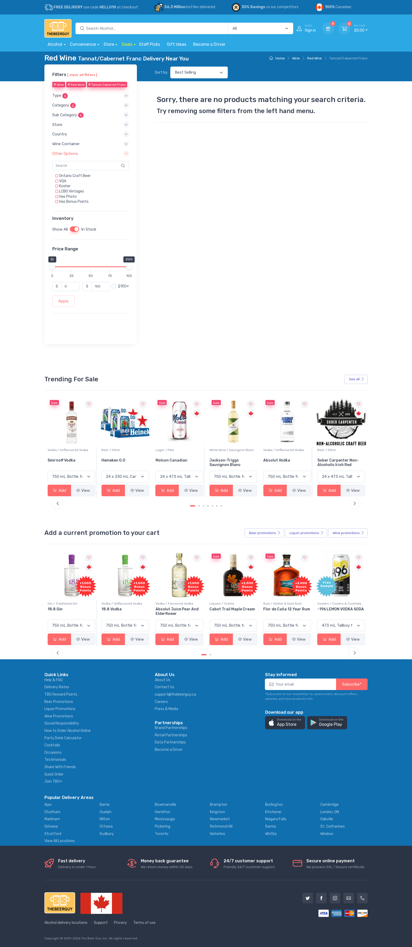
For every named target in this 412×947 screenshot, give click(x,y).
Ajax (48, 804)
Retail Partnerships (171, 735)
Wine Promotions (58, 716)
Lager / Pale (218, 450)
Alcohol (55, 44)
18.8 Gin (108, 609)
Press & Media (166, 709)
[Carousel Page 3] (203, 506)
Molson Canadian (225, 460)
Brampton (218, 804)
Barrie (105, 804)
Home (277, 58)
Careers (161, 702)
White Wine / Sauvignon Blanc (285, 450)
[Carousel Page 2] (199, 506)
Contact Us (164, 687)
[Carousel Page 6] (217, 506)
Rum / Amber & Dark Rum (336, 603)
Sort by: (161, 72)
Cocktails (52, 745)
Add (59, 490)
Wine (296, 58)
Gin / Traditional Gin (116, 603)
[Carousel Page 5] (212, 506)
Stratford (52, 834)
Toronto (161, 834)
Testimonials (55, 759)
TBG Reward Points (60, 694)
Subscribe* (352, 684)
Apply (63, 301)
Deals (127, 44)
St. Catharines (332, 826)
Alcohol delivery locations (65, 922)
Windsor (326, 834)
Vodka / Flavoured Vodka (228, 603)
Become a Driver (209, 44)
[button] (90, 96)
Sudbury (107, 834)
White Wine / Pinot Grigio (66, 450)
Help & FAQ (53, 680)
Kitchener (273, 812)
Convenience (83, 44)
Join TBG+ (53, 781)
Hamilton (162, 812)
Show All (60, 229)
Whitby (271, 834)
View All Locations (59, 841)
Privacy (120, 922)
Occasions (53, 752)
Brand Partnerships (171, 728)
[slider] (52, 266)
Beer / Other (165, 450)
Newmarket (220, 819)
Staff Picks (149, 44)
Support (101, 922)
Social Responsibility (61, 723)
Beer (265, 533)
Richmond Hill (221, 826)
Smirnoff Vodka (115, 460)
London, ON (329, 812)
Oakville (326, 819)
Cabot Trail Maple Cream (286, 609)
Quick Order (54, 774)
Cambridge (329, 804)
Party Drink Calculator (63, 738)
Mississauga (165, 819)
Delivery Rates (56, 687)
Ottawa (106, 826)
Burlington (274, 804)
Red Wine (314, 58)
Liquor (307, 533)
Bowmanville (165, 804)
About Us (162, 680)
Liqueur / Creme (275, 603)
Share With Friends (60, 767)
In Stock (88, 229)
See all (356, 379)
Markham (52, 819)
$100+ (123, 286)
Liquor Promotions (59, 709)
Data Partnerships (170, 742)
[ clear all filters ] (82, 75)
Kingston (217, 812)
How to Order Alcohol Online (67, 730)
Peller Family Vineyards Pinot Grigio (69, 462)
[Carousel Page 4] (208, 506)
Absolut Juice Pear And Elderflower (231, 611)
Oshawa (51, 826)
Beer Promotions (58, 702)
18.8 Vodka (166, 609)
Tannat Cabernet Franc (107, 85)
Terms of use (144, 922)
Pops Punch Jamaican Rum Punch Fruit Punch (69, 611)
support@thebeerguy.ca (175, 694)
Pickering (162, 826)
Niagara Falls (275, 819)
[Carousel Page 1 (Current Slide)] (192, 506)
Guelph (105, 812)
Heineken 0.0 (167, 460)
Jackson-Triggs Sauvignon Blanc (278, 462)
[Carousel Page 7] (221, 506)
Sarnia (270, 826)
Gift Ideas (176, 44)
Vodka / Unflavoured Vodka (121, 450)
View (83, 490)
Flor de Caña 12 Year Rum (340, 609)
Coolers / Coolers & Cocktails (70, 603)
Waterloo (217, 834)
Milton (105, 819)
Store (109, 44)
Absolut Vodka (330, 460)
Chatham (52, 812)
